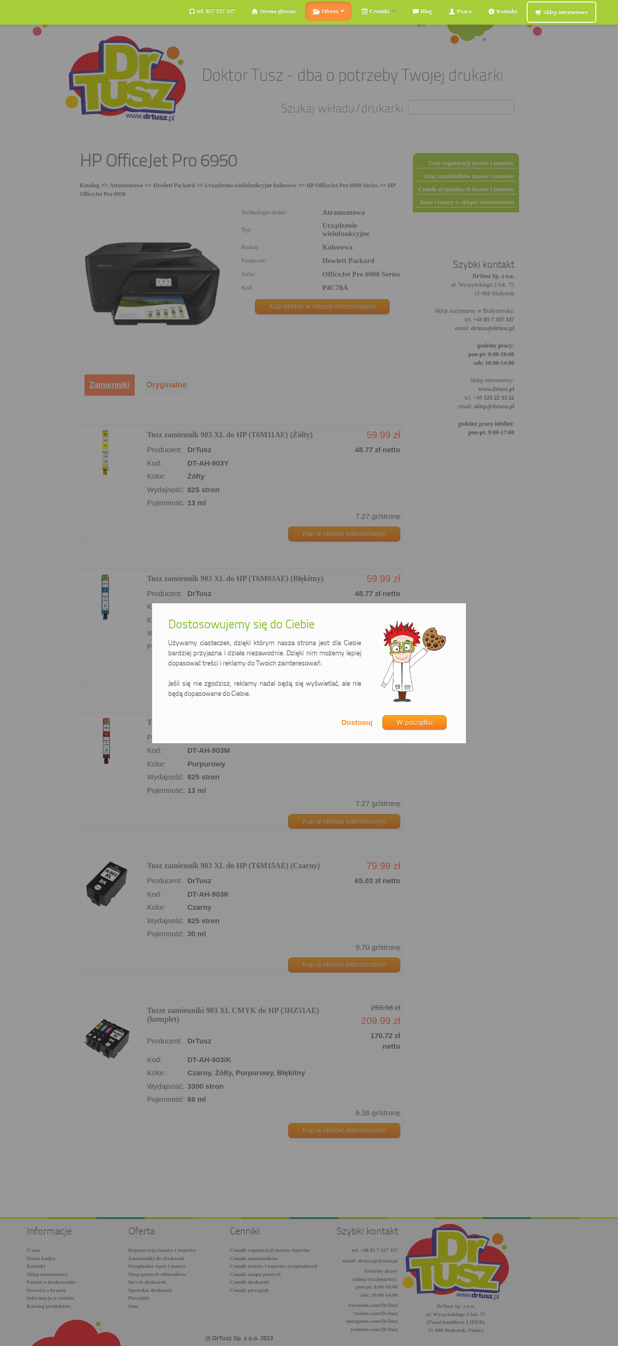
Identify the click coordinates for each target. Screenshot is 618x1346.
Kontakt (502, 11)
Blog (422, 11)
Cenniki (378, 11)
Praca (460, 11)
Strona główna (273, 11)
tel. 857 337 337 (212, 11)
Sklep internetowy (561, 12)
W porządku (414, 722)
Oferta (328, 11)
